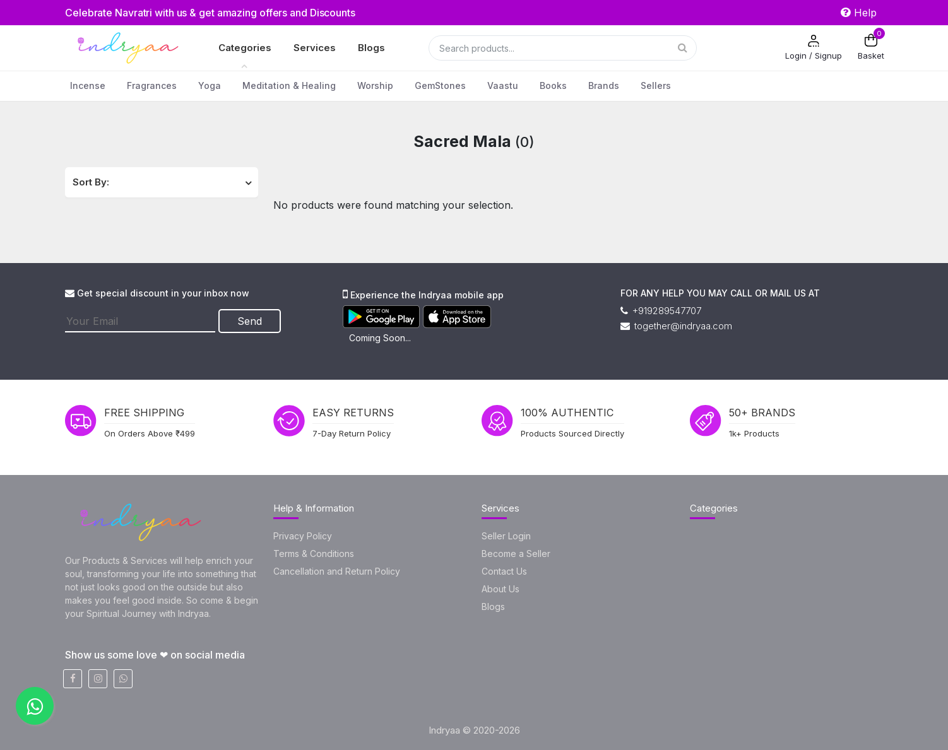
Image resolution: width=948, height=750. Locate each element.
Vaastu (502, 85)
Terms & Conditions (313, 553)
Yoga (209, 85)
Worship (375, 85)
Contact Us (504, 571)
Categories (244, 48)
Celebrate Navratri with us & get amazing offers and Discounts (212, 12)
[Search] (563, 48)
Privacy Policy (302, 535)
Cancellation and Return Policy (336, 571)
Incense (87, 85)
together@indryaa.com (676, 326)
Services (314, 48)
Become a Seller (516, 553)
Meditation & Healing (289, 85)
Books (553, 85)
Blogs (371, 48)
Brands (603, 85)
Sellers (656, 85)
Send (250, 320)
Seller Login (506, 535)
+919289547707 (660, 311)
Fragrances (152, 85)
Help (859, 12)
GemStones (440, 85)
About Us (500, 588)
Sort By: (91, 182)
